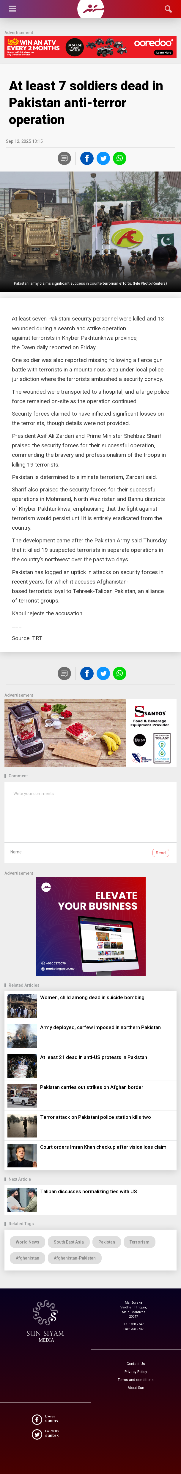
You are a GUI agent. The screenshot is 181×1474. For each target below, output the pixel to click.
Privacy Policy (136, 1372)
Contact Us (136, 1364)
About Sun (136, 1388)
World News (27, 1242)
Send (161, 852)
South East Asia (69, 1242)
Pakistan (106, 1242)
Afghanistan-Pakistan (75, 1258)
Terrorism (139, 1242)
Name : (16, 852)
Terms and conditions (136, 1380)
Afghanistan (27, 1258)
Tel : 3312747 (134, 1324)
